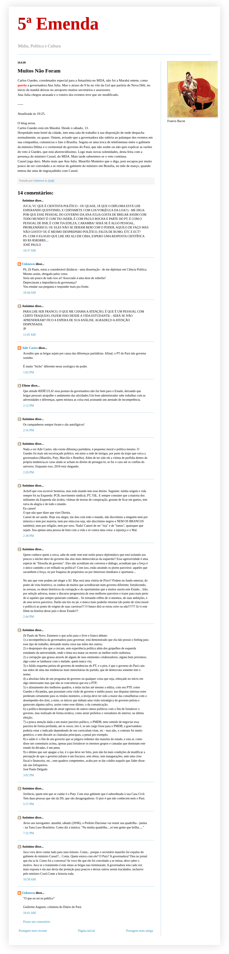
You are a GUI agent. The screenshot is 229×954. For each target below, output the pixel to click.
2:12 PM (28, 405)
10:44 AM (29, 292)
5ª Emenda (58, 23)
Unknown (28, 264)
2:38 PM (28, 535)
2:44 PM (28, 616)
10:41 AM (29, 913)
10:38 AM (29, 879)
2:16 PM (28, 430)
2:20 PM (28, 472)
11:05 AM (29, 334)
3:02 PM (28, 775)
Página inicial (86, 930)
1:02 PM (28, 372)
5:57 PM (28, 804)
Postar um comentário (36, 921)
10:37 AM (29, 250)
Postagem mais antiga (139, 930)
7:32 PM (28, 833)
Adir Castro (30, 348)
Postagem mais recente (33, 930)
